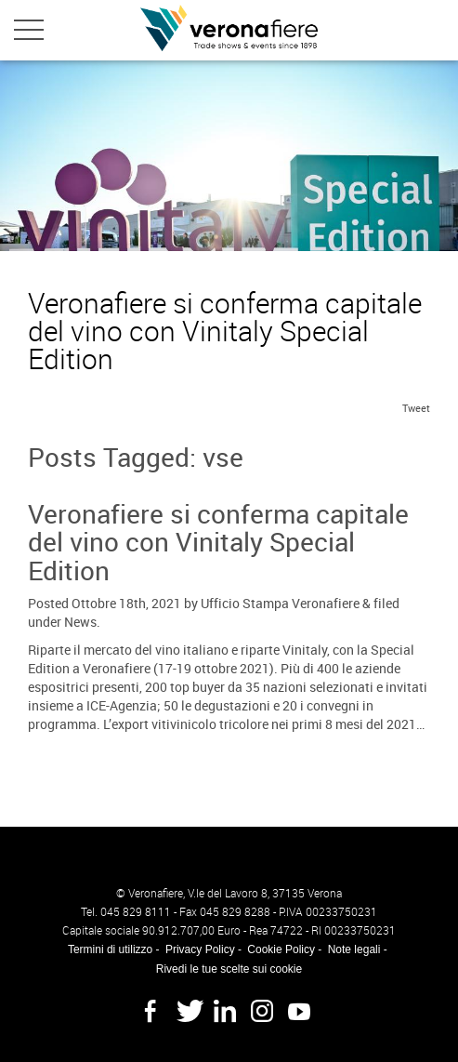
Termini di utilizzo (110, 949)
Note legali (354, 949)
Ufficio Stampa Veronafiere (280, 603)
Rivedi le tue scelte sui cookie (229, 969)
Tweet (416, 408)
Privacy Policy (200, 949)
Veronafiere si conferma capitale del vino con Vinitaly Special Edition (218, 542)
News (80, 622)
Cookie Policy (281, 949)
